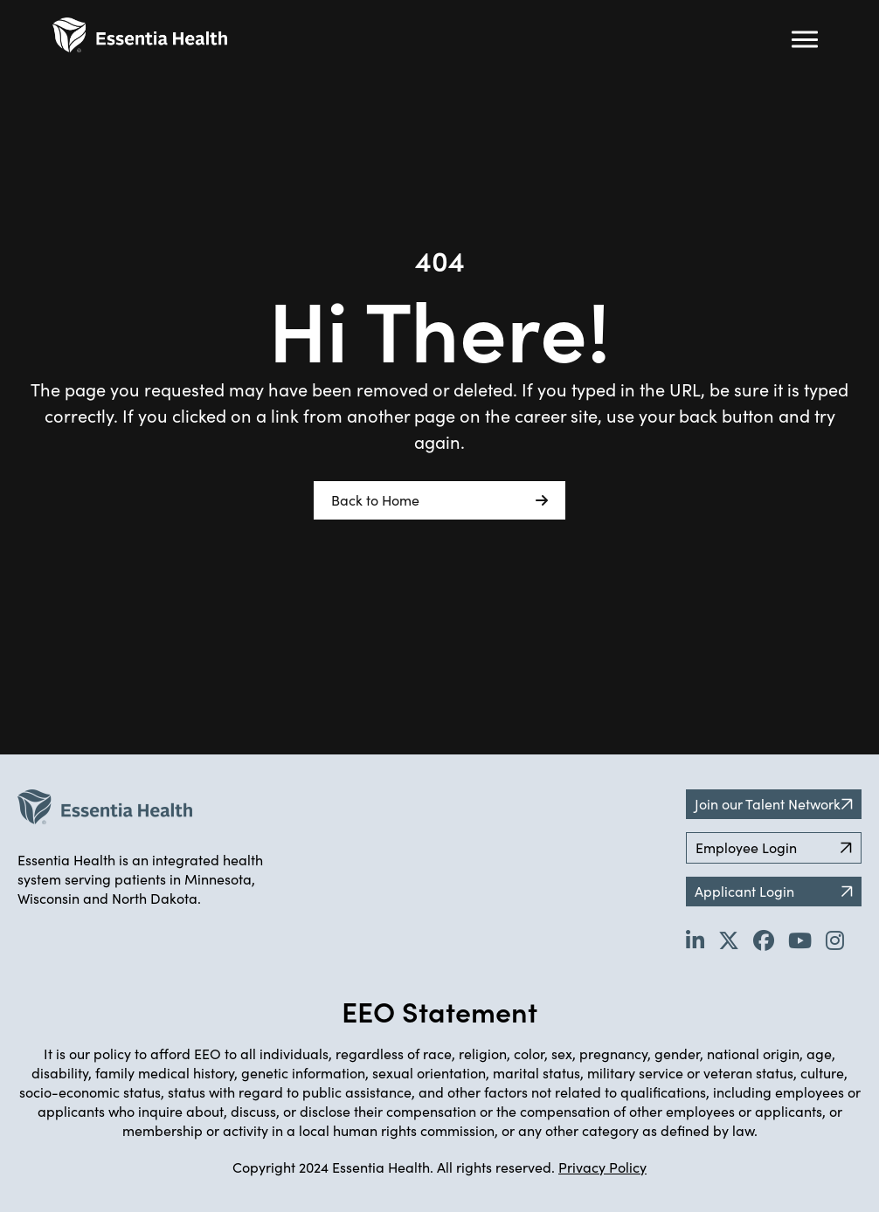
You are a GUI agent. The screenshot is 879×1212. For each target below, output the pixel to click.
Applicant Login (774, 891)
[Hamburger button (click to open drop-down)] (805, 39)
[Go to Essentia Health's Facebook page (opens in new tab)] (763, 939)
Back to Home (439, 500)
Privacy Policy (602, 1167)
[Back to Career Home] (139, 34)
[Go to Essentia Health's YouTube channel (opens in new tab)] (800, 939)
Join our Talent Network (774, 804)
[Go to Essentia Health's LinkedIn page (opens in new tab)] (695, 939)
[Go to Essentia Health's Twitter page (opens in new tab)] (728, 939)
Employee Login (774, 847)
